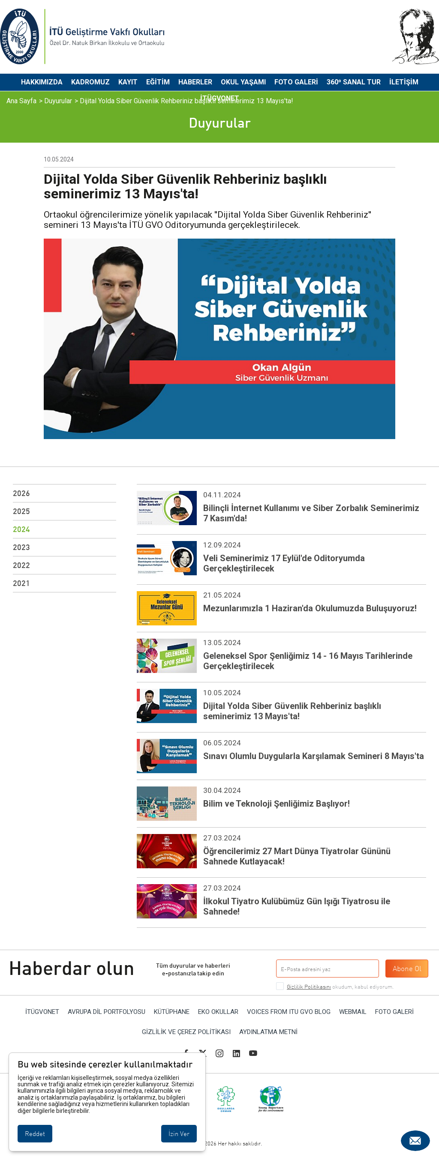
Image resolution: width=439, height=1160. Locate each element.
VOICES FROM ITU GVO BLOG (289, 1012)
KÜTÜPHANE (171, 1012)
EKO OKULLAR (218, 1012)
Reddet (35, 1134)
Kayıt (128, 82)
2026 (21, 493)
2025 (21, 511)
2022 (21, 565)
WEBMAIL (353, 1012)
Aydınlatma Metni (268, 1032)
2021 (21, 583)
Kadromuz (90, 82)
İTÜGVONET (219, 98)
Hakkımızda (42, 82)
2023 (21, 547)
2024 (21, 529)
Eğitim (158, 82)
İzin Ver (178, 1134)
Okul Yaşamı (243, 82)
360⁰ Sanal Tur (354, 82)
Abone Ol (407, 968)
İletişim (403, 82)
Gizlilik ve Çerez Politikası (186, 1032)
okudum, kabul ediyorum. (340, 986)
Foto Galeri (296, 82)
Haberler (195, 82)
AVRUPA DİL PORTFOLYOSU (106, 1012)
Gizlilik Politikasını (309, 986)
